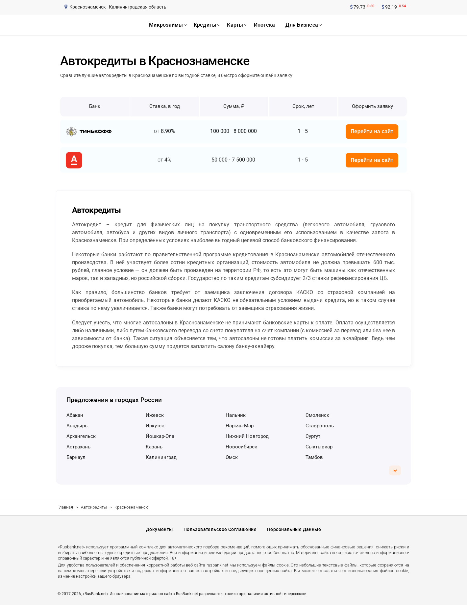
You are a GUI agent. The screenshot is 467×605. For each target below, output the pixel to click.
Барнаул (76, 457)
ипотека (264, 25)
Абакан (74, 415)
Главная (65, 507)
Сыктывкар (319, 447)
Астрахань (78, 447)
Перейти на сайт (372, 131)
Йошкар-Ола (160, 436)
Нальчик (236, 415)
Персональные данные (294, 529)
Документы (159, 529)
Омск (232, 457)
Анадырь (76, 426)
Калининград (161, 457)
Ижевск (155, 415)
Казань (154, 447)
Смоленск (317, 415)
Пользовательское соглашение (220, 529)
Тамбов (314, 457)
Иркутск (155, 426)
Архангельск (81, 436)
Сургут (313, 436)
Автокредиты (94, 507)
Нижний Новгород (247, 436)
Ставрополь (320, 426)
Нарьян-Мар (240, 426)
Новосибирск (241, 447)
